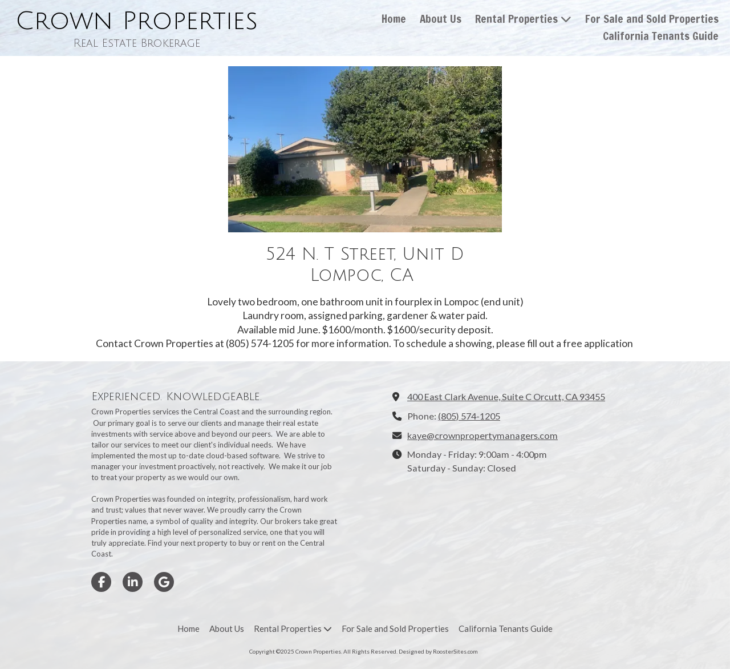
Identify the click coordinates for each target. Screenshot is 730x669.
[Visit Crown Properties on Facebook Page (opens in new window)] (101, 582)
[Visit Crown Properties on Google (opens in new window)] (164, 582)
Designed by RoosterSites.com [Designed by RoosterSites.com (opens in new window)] (438, 651)
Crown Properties (136, 21)
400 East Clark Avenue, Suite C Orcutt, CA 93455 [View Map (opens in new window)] (506, 396)
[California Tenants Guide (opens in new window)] (660, 36)
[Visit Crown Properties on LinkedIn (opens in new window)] (133, 582)
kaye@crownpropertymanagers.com (482, 435)
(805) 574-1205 (469, 415)
